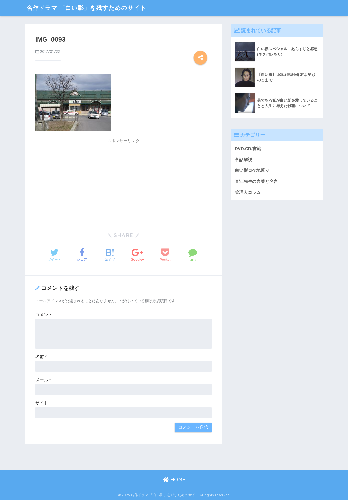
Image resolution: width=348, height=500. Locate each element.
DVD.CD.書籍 (248, 148)
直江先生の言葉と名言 (256, 181)
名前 (41, 356)
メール (43, 380)
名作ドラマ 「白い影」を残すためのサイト (86, 7)
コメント (43, 314)
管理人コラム (248, 192)
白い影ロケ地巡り (252, 170)
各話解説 (243, 159)
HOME (174, 479)
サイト (41, 403)
